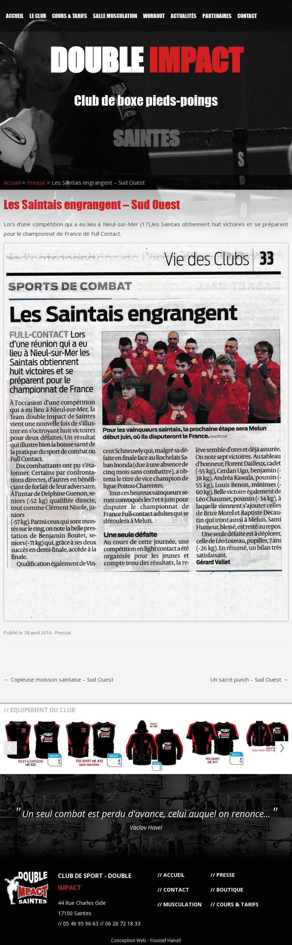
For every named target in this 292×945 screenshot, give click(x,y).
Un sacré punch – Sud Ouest (249, 679)
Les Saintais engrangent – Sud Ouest (92, 204)
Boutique (229, 889)
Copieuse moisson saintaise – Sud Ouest (59, 679)
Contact (247, 15)
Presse (36, 182)
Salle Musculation (115, 15)
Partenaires (217, 15)
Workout (154, 15)
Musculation (182, 904)
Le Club (37, 15)
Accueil (15, 15)
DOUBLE (146, 60)
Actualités (184, 15)
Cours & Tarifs (69, 15)
